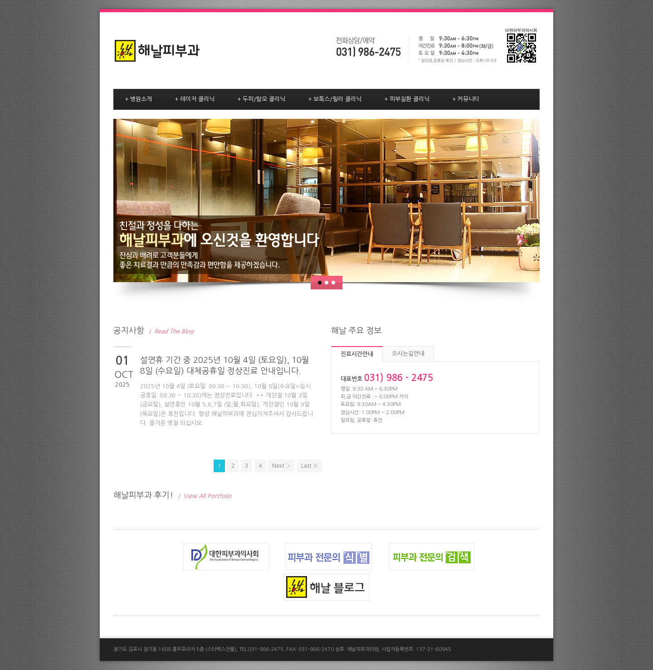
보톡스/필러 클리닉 (334, 99)
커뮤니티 (465, 99)
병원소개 (138, 99)
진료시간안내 (357, 354)
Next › (281, 466)
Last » (309, 466)
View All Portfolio (204, 496)
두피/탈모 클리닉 (261, 99)
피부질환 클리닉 (406, 99)
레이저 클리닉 (194, 99)
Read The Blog (171, 331)
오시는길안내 (408, 354)
